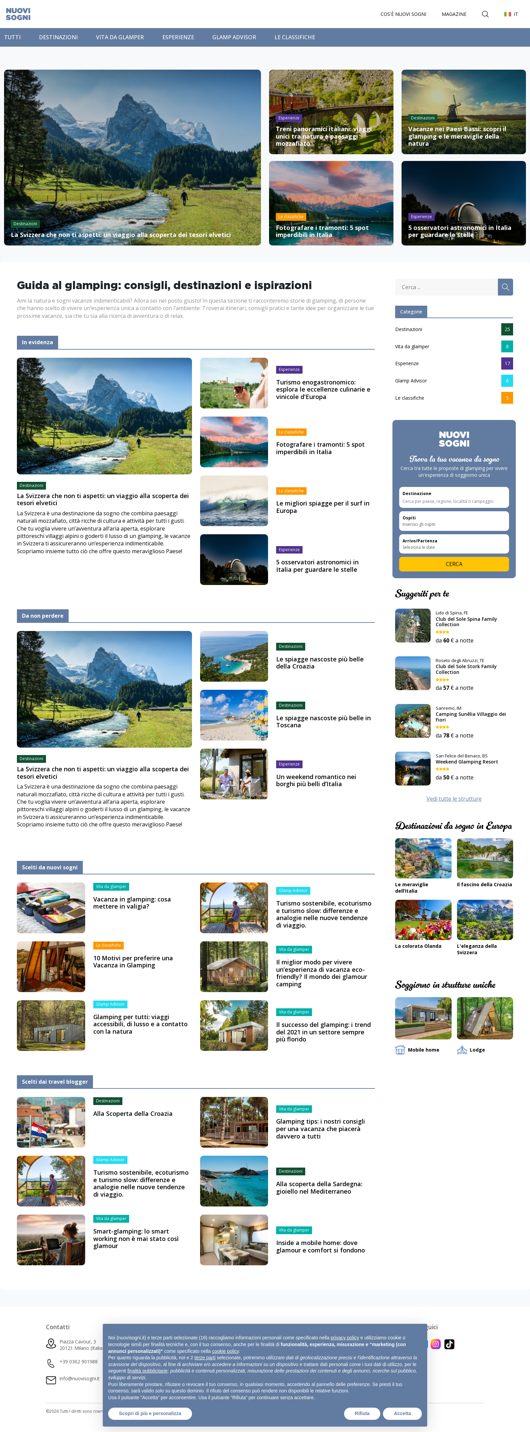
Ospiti (409, 520)
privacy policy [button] (345, 1337)
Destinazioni (58, 39)
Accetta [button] (402, 1413)
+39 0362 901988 (78, 1363)
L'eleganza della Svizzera (477, 951)
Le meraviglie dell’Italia (411, 889)
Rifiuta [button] (362, 1413)
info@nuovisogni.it (79, 1380)
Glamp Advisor (234, 39)
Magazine (454, 15)
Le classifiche (294, 39)
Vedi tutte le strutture (454, 800)
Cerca (454, 566)
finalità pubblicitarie (147, 1371)
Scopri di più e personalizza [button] (150, 1413)
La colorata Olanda (418, 948)
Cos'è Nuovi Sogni (403, 15)
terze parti (204, 1357)
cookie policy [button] (225, 1351)
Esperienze (178, 39)
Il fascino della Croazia (484, 886)
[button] (511, 15)
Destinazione (417, 496)
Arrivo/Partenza (420, 543)
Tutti (12, 39)
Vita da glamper (120, 39)
